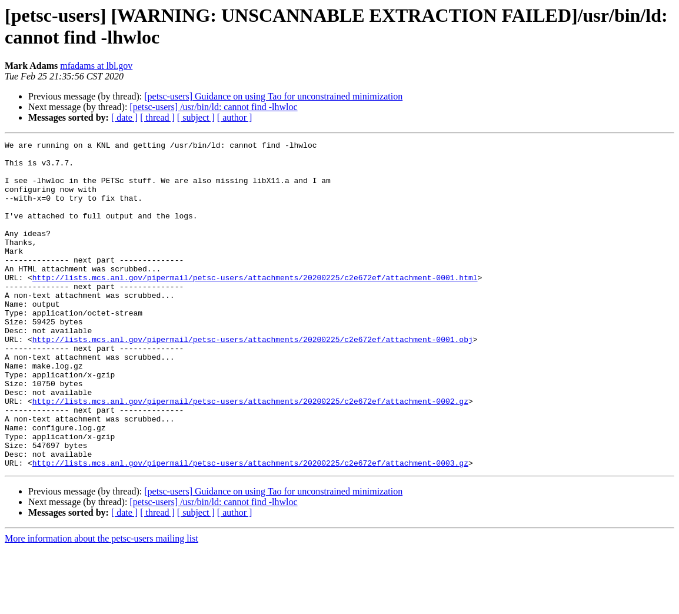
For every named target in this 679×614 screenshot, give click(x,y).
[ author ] (234, 117)
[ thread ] (157, 117)
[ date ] (124, 117)
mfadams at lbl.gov (96, 66)
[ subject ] (196, 117)
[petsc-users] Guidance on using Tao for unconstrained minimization (273, 96)
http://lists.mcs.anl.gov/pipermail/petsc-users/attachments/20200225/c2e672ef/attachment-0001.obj (252, 379)
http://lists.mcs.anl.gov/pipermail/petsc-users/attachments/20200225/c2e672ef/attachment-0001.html (255, 305)
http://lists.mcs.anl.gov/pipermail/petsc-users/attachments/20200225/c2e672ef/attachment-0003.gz (250, 528)
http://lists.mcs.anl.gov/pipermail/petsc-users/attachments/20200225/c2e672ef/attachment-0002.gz (250, 454)
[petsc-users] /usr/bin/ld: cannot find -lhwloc (213, 107)
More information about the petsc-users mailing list (101, 604)
